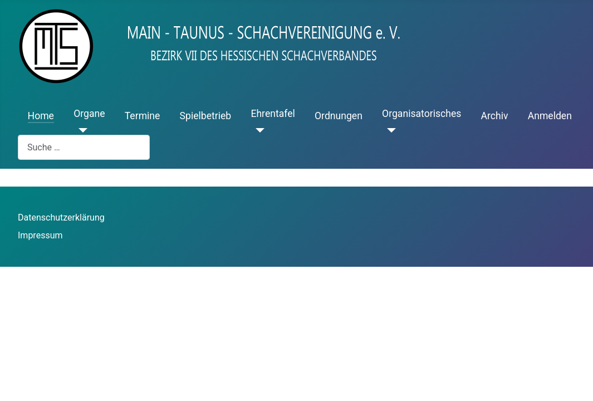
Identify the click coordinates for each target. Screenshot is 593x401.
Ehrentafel (273, 113)
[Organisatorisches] (389, 130)
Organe (89, 113)
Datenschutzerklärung (61, 217)
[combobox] (84, 147)
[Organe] (80, 130)
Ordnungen (338, 115)
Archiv (494, 115)
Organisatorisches (421, 113)
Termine (142, 115)
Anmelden (550, 115)
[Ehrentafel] (257, 130)
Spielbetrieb (206, 115)
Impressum (40, 235)
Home (41, 115)
